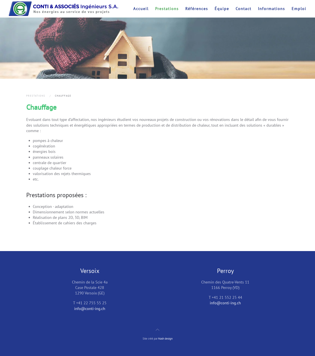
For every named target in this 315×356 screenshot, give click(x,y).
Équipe (222, 8)
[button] (157, 330)
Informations (271, 8)
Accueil (141, 8)
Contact (243, 8)
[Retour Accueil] (63, 9)
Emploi (299, 8)
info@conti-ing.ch (89, 308)
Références (196, 8)
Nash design (165, 338)
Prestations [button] (167, 8)
